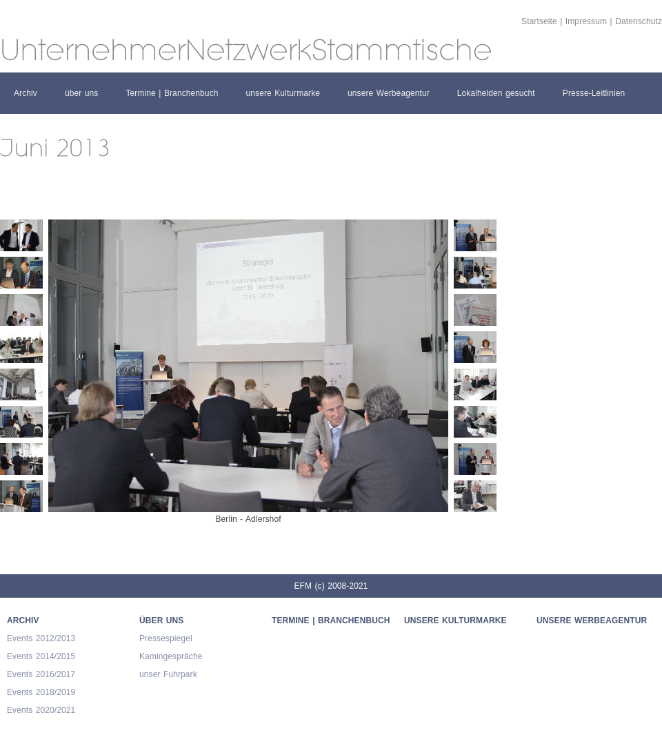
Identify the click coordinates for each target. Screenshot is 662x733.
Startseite (539, 21)
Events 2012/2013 (41, 638)
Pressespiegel (165, 638)
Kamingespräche (170, 656)
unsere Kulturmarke (283, 93)
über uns (82, 93)
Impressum (586, 21)
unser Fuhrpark (168, 674)
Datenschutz (638, 21)
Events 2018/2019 (41, 692)
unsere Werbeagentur (389, 93)
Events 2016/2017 (41, 674)
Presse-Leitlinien (594, 93)
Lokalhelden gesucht (496, 93)
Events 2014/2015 (41, 656)
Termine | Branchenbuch (172, 93)
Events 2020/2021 (41, 710)
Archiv (25, 93)
